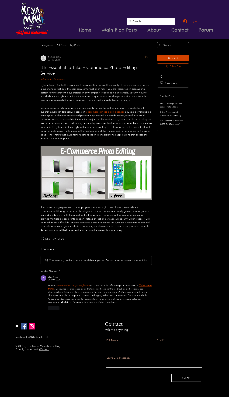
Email (159, 340)
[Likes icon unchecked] (43, 239)
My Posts (75, 44)
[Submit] (186, 378)
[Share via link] (58, 239)
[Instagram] (32, 326)
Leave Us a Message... (119, 358)
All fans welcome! (31, 32)
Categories (47, 44)
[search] (173, 45)
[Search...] (151, 21)
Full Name (112, 340)
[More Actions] (150, 57)
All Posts (61, 44)
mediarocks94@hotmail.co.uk (32, 337)
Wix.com (44, 349)
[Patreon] (16, 326)
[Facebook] (24, 326)
